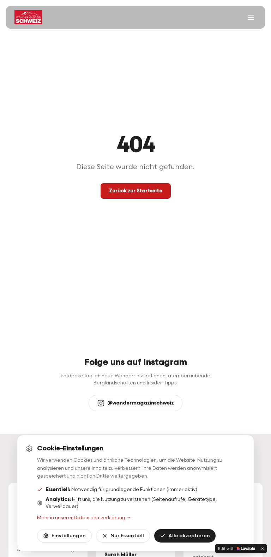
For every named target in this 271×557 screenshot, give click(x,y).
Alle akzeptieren (185, 536)
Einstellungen (64, 536)
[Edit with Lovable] (236, 548)
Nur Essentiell (123, 536)
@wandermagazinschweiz (135, 403)
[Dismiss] (262, 548)
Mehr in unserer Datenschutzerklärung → (84, 518)
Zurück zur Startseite (135, 191)
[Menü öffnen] (251, 17)
